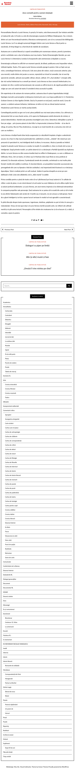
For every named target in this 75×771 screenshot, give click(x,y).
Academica (6, 302)
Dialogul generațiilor (9, 579)
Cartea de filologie (11, 458)
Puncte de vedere (10, 363)
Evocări (5, 631)
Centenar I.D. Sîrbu (11, 622)
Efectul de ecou (10, 692)
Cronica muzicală (10, 393)
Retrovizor (8, 553)
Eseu (4, 601)
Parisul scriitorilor (10, 683)
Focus (7, 531)
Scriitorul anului (8, 735)
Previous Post (9, 230)
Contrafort (8, 315)
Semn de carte (9, 557)
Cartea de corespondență (13, 441)
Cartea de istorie (10, 471)
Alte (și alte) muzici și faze (37, 257)
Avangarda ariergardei (12, 419)
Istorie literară (7, 661)
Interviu (5, 653)
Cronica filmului (10, 389)
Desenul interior (10, 523)
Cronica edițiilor (10, 510)
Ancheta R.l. (7, 376)
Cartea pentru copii (11, 506)
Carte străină (9, 423)
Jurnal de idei (9, 337)
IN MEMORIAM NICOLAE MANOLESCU (15, 644)
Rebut (7, 696)
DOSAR (5, 592)
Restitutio (8, 549)
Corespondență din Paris (13, 674)
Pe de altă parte (10, 354)
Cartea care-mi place (11, 428)
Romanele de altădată (12, 666)
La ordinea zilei (10, 341)
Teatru (7, 397)
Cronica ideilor (9, 514)
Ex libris (7, 527)
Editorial (8, 328)
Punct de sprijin (10, 544)
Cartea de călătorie (11, 436)
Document (6, 583)
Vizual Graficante (25, 767)
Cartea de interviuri (11, 467)
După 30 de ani (10, 748)
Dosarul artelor (8, 596)
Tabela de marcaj (10, 371)
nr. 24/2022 (42, 18)
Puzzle (7, 367)
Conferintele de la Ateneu (11, 566)
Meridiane (6, 670)
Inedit (5, 648)
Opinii (7, 350)
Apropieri (8, 415)
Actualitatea (7, 307)
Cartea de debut (10, 449)
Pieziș (7, 359)
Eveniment (6, 614)
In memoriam (7, 640)
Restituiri (6, 730)
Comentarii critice (9, 410)
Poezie (5, 700)
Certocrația (8, 311)
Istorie (5, 657)
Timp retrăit (7, 756)
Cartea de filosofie (11, 462)
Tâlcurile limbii (7, 752)
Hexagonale (9, 679)
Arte (4, 380)
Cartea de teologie (11, 501)
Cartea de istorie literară (13, 475)
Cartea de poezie (10, 484)
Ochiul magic (7, 687)
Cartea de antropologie (12, 432)
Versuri (7, 713)
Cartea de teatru (10, 497)
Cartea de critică (10, 445)
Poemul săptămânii (11, 705)
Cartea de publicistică (37, 9)
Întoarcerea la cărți (11, 536)
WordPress (65, 767)
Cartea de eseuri (10, 454)
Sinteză (5, 739)
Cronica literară (10, 519)
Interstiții (8, 333)
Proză (5, 717)
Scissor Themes (43, 767)
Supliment (6, 743)
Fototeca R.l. (7, 635)
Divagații (8, 324)
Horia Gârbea (37, 16)
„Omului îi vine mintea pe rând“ (37, 268)
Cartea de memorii (11, 480)
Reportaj (6, 726)
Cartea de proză (10, 488)
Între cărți (8, 540)
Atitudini (6, 402)
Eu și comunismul (8, 609)
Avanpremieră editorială (11, 406)
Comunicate (7, 562)
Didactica (8, 320)
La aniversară (9, 627)
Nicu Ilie (16, 767)
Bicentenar (8, 618)
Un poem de (9, 709)
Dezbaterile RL (7, 575)
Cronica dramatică (11, 384)
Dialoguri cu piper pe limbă (37, 245)
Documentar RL (8, 588)
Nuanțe (7, 345)
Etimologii (6, 605)
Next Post (67, 230)
